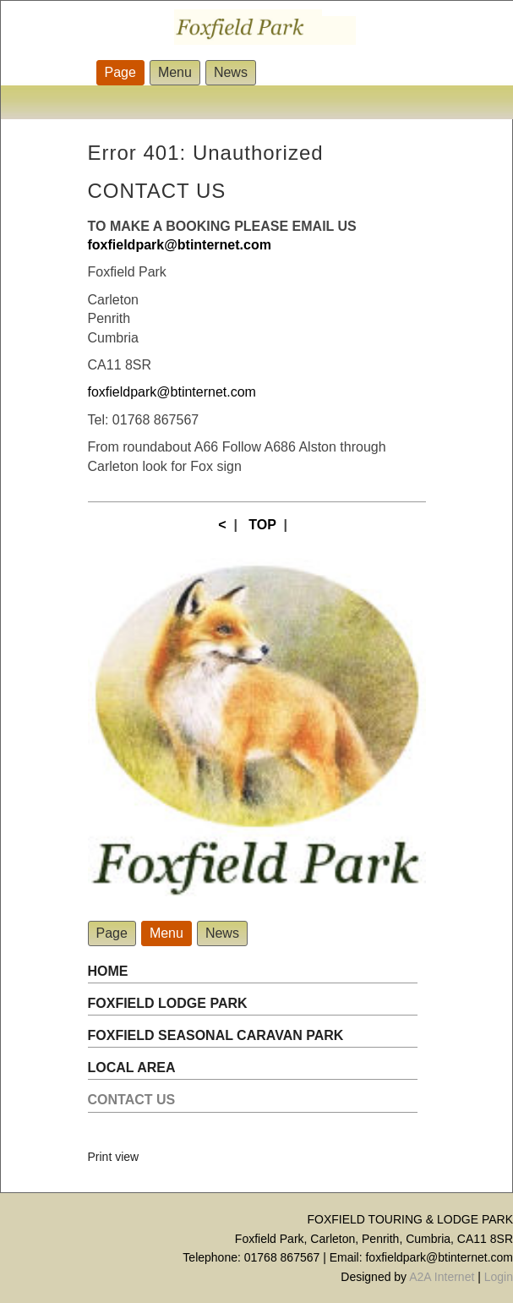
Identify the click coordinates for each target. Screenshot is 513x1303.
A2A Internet (441, 1277)
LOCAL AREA (132, 1067)
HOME (108, 971)
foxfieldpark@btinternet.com (172, 392)
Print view (113, 1156)
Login (498, 1277)
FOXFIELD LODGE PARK (168, 1003)
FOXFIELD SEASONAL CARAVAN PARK (216, 1035)
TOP (262, 524)
